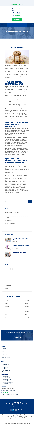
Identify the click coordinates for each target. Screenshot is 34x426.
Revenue (25, 403)
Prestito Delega (8, 217)
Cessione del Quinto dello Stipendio (12, 212)
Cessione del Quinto (9, 282)
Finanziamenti (8, 285)
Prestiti (6, 288)
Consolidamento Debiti (10, 223)
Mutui (6, 226)
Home (12, 34)
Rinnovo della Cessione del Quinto (12, 215)
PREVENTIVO (17, 19)
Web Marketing (10, 403)
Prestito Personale (9, 220)
